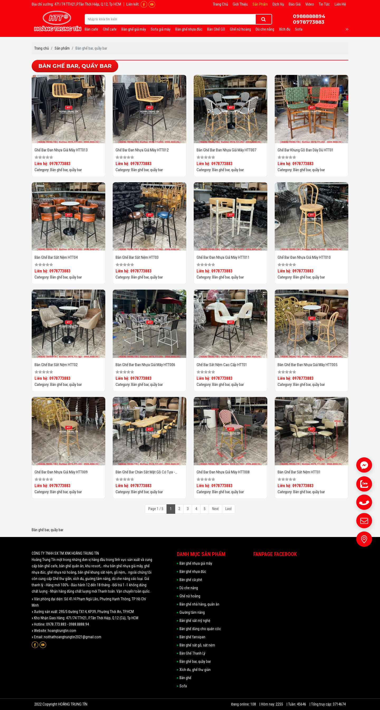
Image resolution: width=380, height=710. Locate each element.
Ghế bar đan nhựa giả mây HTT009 (61, 472)
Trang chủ (220, 4)
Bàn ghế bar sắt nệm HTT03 (137, 257)
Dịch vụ (278, 4)
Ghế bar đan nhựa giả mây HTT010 (304, 257)
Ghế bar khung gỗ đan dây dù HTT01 (306, 150)
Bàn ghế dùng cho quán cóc (200, 629)
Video (309, 4)
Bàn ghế (185, 678)
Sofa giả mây (160, 29)
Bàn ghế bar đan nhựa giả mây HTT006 (145, 364)
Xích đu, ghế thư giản (195, 670)
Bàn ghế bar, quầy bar (66, 169)
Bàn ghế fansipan (192, 637)
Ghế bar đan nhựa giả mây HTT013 (61, 150)
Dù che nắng (265, 29)
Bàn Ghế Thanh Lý (192, 653)
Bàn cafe (91, 29)
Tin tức (324, 4)
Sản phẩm (260, 4)
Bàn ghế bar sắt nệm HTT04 (56, 257)
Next (215, 509)
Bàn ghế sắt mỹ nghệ (194, 620)
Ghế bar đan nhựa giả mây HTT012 (142, 150)
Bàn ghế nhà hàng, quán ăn (199, 604)
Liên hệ (340, 4)
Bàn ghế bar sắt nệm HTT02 (56, 364)
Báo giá (295, 4)
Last (228, 509)
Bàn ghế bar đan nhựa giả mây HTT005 (307, 364)
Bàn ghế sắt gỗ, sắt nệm (197, 645)
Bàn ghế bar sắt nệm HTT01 (299, 472)
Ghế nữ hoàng (240, 29)
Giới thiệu (240, 4)
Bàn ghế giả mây (133, 29)
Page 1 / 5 (155, 509)
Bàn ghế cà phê (190, 580)
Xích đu (284, 29)
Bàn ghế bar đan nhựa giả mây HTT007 (226, 150)
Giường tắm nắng (192, 612)
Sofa (298, 29)
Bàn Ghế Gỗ (216, 29)
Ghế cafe (110, 29)
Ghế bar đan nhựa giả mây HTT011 (223, 257)
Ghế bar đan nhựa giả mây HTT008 (223, 472)
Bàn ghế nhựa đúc (188, 29)
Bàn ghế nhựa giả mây (195, 563)
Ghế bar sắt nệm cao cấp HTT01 (222, 364)
